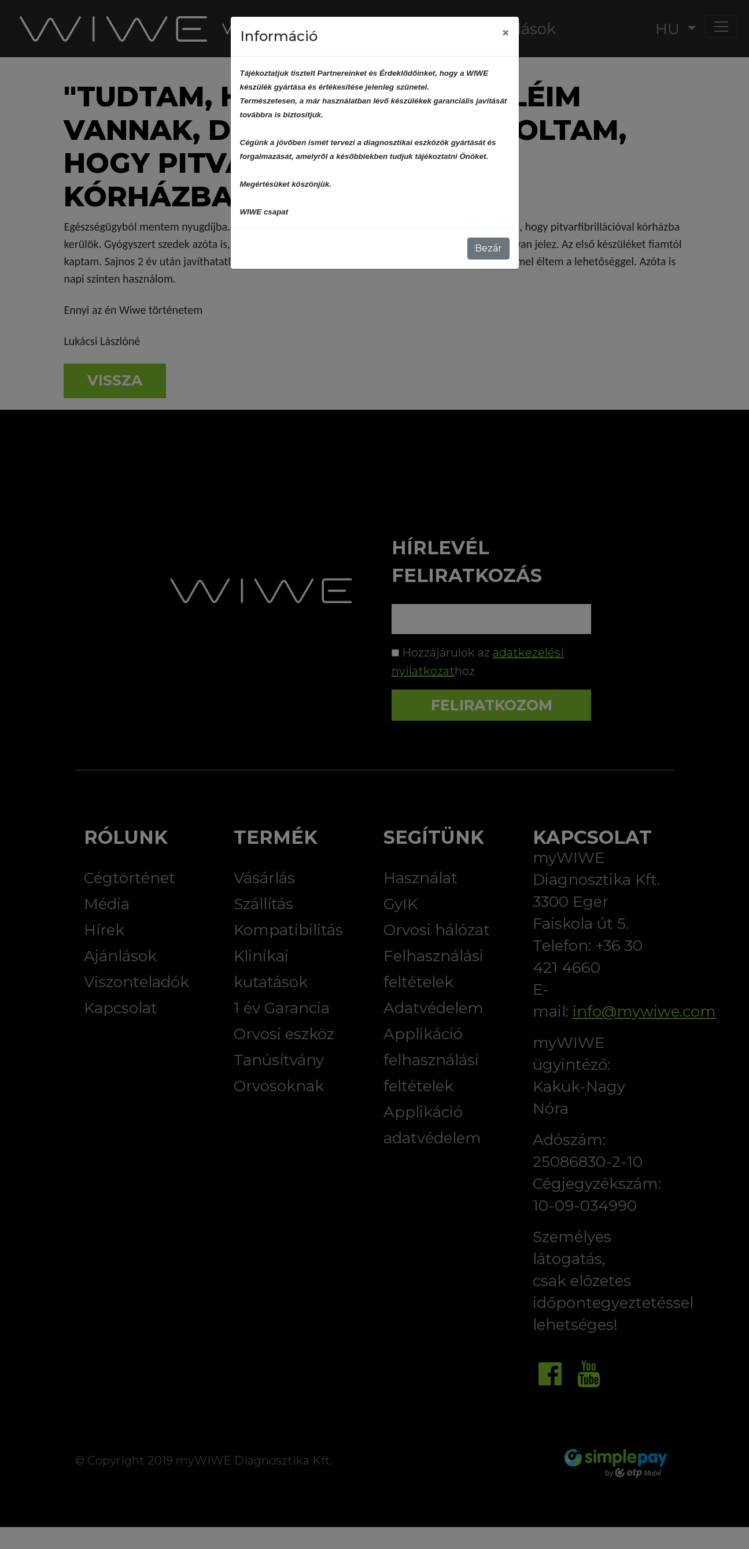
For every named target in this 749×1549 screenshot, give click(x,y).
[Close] (505, 33)
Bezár (488, 248)
